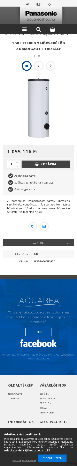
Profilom (45, 403)
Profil (39, 3)
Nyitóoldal (15, 393)
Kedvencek (50, 3)
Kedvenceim (47, 412)
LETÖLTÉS (38, 332)
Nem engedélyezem (24, 460)
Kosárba (48, 164)
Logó (39, 304)
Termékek (14, 398)
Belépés (27, 3)
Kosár (43, 407)
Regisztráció (48, 398)
